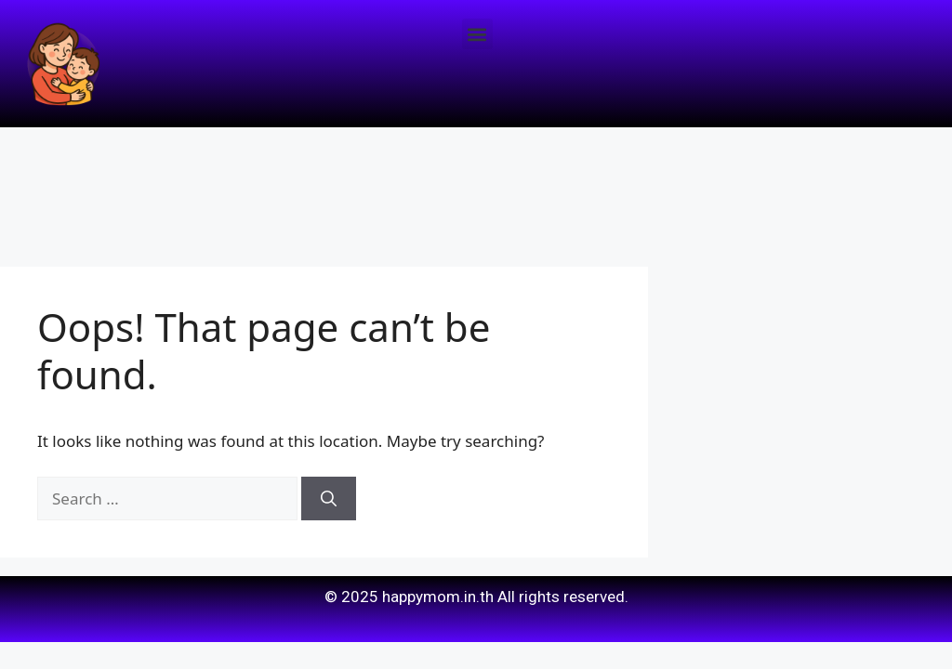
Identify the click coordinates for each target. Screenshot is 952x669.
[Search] (328, 499)
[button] (477, 34)
